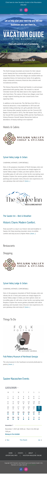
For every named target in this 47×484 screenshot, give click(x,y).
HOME (11, 453)
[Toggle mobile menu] (43, 47)
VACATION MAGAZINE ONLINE (32, 455)
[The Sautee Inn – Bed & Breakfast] (23, 198)
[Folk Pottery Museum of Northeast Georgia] (23, 339)
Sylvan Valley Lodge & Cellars (15, 157)
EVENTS (20, 453)
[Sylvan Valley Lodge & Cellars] (23, 138)
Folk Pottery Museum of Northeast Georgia (20, 356)
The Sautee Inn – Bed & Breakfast (17, 215)
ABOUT (30, 453)
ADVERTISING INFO (11, 455)
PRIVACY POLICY (31, 465)
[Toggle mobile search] (39, 47)
